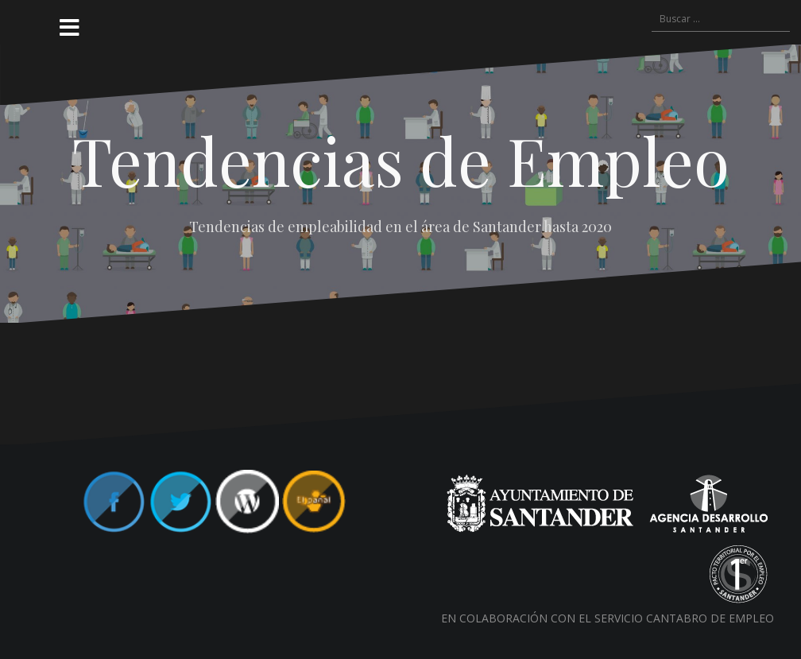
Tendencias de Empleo (400, 160)
